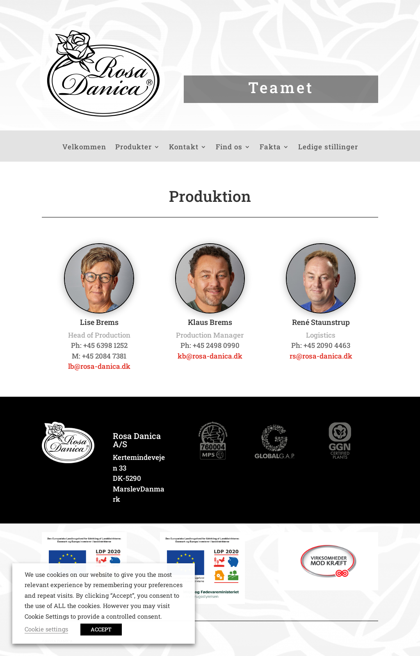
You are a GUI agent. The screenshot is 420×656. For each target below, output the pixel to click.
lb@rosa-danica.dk (99, 366)
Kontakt (184, 147)
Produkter (133, 147)
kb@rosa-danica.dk (210, 356)
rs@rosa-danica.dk (321, 356)
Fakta (270, 147)
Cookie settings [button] (46, 629)
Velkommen (84, 147)
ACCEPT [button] (101, 629)
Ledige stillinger (328, 147)
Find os (229, 147)
